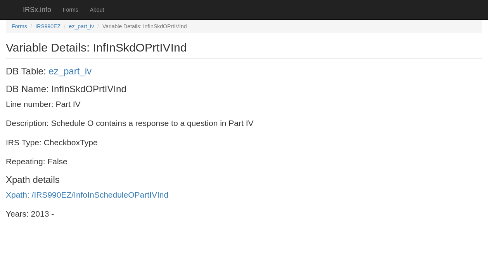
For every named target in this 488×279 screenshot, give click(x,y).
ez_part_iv (81, 26)
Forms (70, 10)
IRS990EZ (48, 26)
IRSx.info (37, 10)
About (97, 10)
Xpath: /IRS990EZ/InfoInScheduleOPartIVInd (87, 194)
